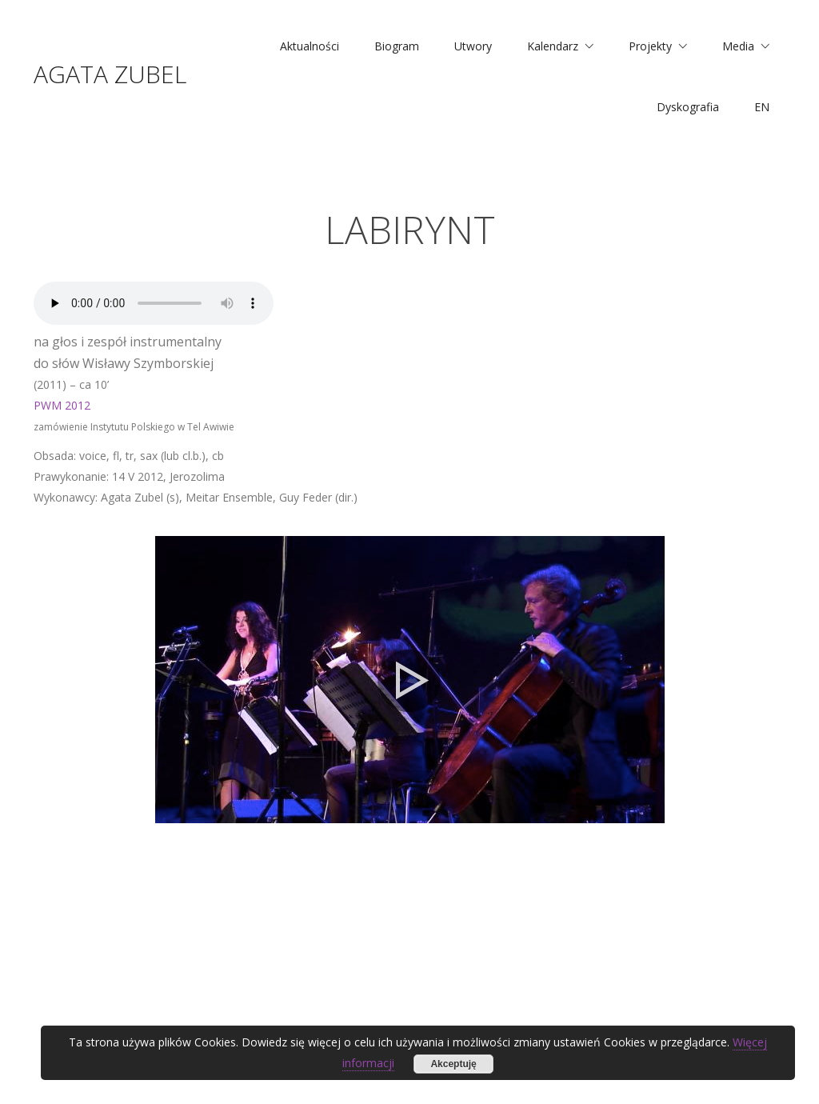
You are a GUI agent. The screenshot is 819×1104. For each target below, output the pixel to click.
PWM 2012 (62, 405)
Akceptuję (453, 1064)
